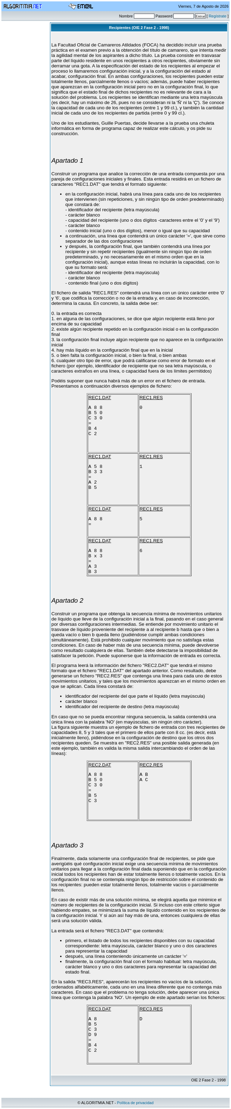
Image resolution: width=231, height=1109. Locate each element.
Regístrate (217, 16)
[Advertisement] (27, 127)
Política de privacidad (135, 1103)
